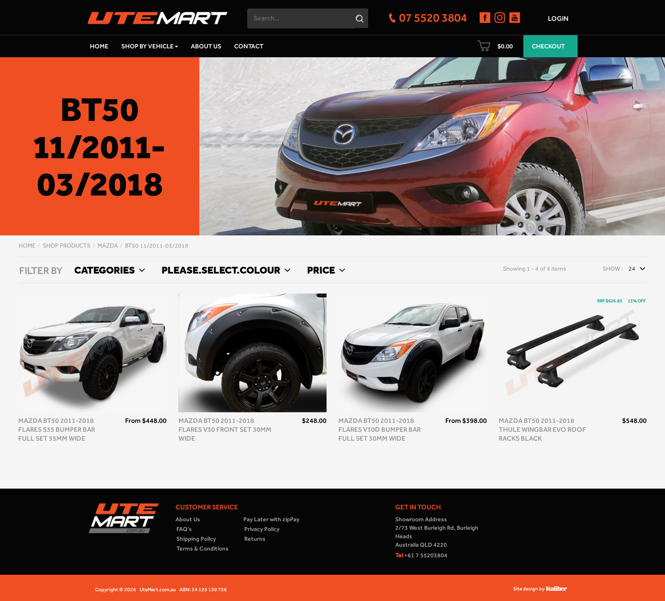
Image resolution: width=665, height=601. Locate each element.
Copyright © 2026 (115, 590)
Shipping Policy (196, 538)
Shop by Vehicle (149, 46)
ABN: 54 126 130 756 (203, 590)
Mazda (108, 245)
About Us (206, 46)
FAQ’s (184, 529)
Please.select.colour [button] (225, 270)
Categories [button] (108, 270)
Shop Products (66, 245)
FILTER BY (40, 270)
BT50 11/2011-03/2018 (156, 245)
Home (99, 46)
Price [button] (325, 270)
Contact (248, 46)
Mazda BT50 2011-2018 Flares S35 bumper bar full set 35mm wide (56, 429)
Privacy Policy (261, 529)
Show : (613, 268)
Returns (254, 538)
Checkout (548, 46)
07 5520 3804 (433, 17)
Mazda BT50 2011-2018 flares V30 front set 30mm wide (225, 429)
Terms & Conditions (202, 548)
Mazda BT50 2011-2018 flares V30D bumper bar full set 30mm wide (379, 429)
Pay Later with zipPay (271, 519)
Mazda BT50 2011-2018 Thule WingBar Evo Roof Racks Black (542, 429)
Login (558, 18)
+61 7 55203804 (421, 555)
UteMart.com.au (158, 590)
